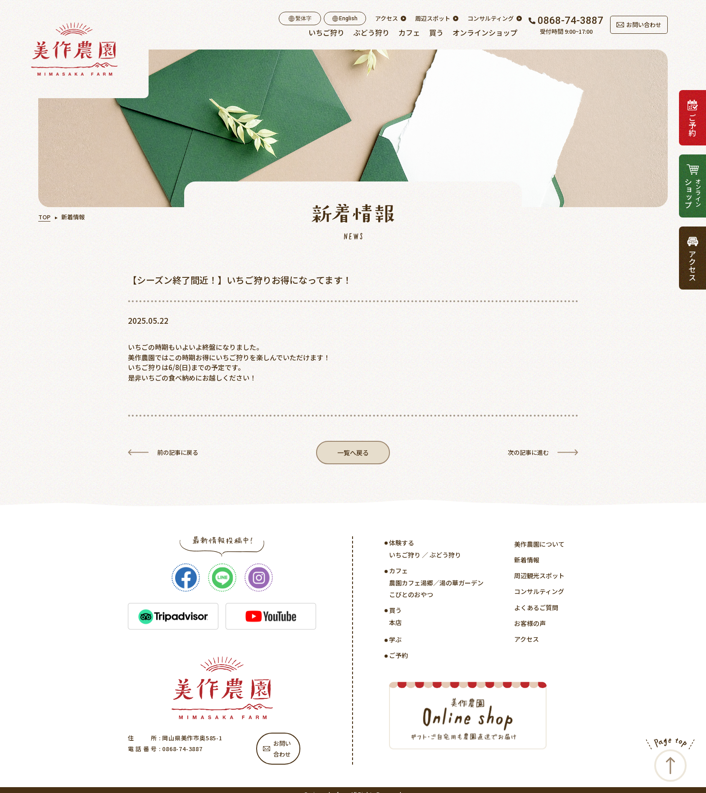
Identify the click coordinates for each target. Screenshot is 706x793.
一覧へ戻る (353, 453)
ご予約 (398, 657)
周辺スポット (432, 18)
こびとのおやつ (411, 595)
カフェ (409, 32)
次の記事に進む (528, 453)
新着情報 (526, 561)
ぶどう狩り (371, 32)
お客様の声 (530, 624)
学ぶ (395, 640)
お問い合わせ (638, 24)
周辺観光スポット (539, 576)
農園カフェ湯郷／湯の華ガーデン (436, 584)
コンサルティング (490, 18)
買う (436, 32)
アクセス (386, 18)
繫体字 (300, 18)
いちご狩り (326, 32)
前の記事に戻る (177, 453)
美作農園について (539, 545)
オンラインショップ (485, 32)
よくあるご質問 (536, 608)
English (345, 18)
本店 (395, 623)
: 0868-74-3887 (180, 750)
